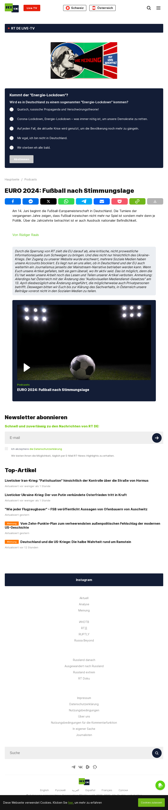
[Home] (12, 7)
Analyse (84, 604)
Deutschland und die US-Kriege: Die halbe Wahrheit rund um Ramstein (75, 542)
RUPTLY (84, 634)
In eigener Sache (84, 728)
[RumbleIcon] (87, 767)
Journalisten (84, 735)
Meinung (84, 610)
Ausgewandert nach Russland (84, 666)
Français (107, 790)
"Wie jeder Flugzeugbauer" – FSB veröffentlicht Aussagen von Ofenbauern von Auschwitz (76, 509)
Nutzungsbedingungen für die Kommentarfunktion (84, 722)
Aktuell (84, 598)
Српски (123, 790)
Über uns (84, 716)
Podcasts (23, 384)
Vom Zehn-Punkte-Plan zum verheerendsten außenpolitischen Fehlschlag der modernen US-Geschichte (82, 525)
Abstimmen (21, 159)
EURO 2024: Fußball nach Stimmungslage (53, 390)
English (44, 790)
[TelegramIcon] (73, 767)
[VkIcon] (80, 767)
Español (90, 790)
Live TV (32, 8)
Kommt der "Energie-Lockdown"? (39, 95)
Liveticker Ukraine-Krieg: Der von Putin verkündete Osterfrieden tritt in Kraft (66, 495)
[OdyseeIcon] (95, 767)
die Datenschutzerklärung (45, 448)
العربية (75, 790)
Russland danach (84, 660)
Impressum (84, 698)
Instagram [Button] (84, 580)
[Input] (84, 438)
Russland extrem (84, 672)
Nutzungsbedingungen (84, 710)
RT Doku (84, 678)
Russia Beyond (84, 640)
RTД (84, 628)
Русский (60, 790)
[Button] (157, 438)
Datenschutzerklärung (84, 704)
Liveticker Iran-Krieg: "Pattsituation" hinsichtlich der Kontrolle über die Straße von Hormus (76, 480)
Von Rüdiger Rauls (25, 235)
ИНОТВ (84, 622)
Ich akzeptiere (36, 448)
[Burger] (158, 8)
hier (70, 802)
